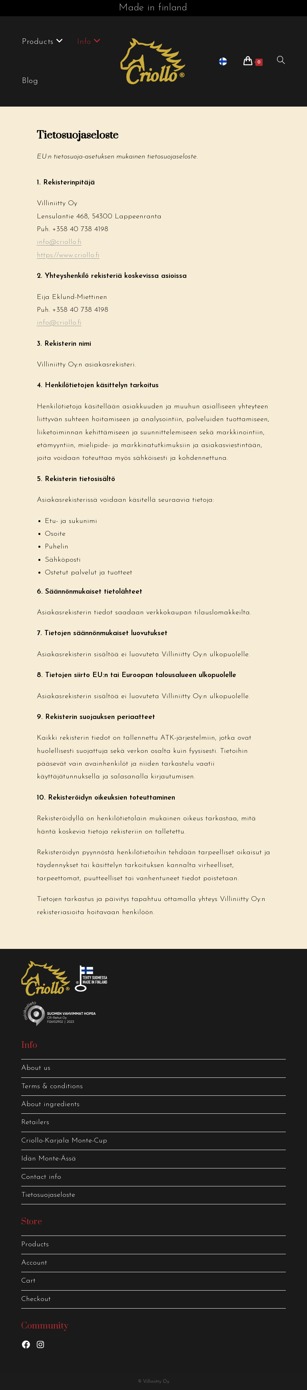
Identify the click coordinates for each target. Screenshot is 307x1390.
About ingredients (50, 1104)
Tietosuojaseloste (48, 1195)
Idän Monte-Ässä (48, 1158)
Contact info (41, 1177)
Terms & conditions (52, 1086)
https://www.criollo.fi (68, 255)
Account (34, 1263)
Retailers (35, 1122)
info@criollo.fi (59, 242)
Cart (28, 1281)
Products (35, 1244)
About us (35, 1068)
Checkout (36, 1299)
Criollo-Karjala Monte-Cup (64, 1140)
